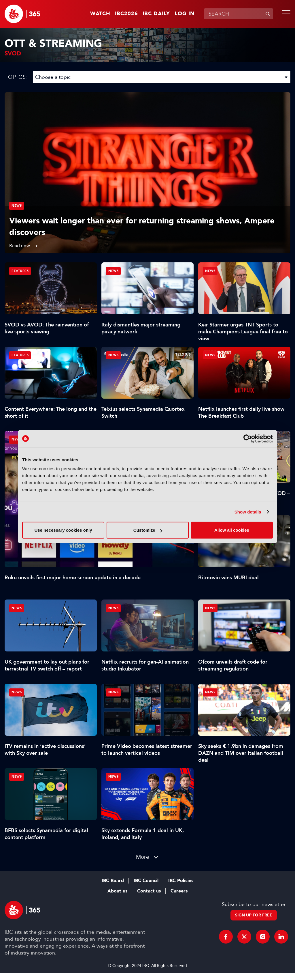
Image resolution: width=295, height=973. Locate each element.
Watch (100, 14)
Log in (185, 14)
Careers (179, 891)
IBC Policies (180, 880)
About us (117, 891)
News (17, 205)
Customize (147, 530)
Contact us (149, 891)
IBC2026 (126, 14)
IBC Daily (156, 14)
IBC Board (113, 880)
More (142, 856)
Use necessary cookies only (63, 530)
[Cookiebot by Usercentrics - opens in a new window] (247, 438)
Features (20, 271)
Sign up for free (253, 915)
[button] (285, 13)
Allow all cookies (231, 530)
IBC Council (146, 880)
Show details (248, 511)
